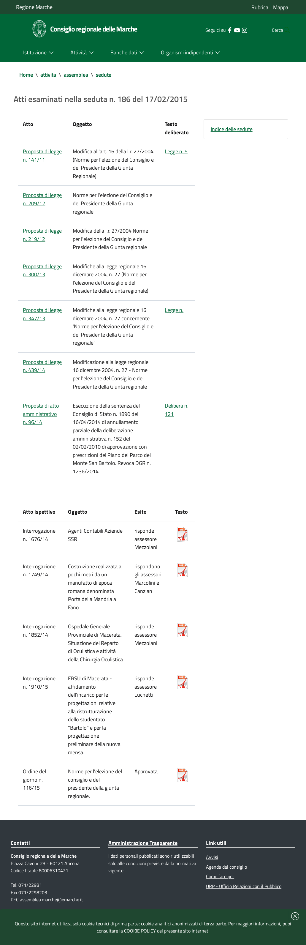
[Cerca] (283, 30)
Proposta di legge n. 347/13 (42, 316)
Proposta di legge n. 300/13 (42, 272)
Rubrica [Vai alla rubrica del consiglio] (259, 7)
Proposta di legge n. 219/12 (42, 236)
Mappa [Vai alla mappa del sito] (280, 7)
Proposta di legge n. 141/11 (42, 156)
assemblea (76, 75)
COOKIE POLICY (140, 930)
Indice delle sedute (232, 129)
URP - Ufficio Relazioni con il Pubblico (243, 894)
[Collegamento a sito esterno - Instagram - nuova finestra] (232, 29)
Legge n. (174, 312)
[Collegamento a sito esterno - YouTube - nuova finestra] (225, 29)
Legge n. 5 (176, 152)
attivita (48, 75)
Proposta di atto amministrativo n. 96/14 (41, 417)
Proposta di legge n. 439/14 (42, 369)
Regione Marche (34, 7)
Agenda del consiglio (226, 875)
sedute (104, 75)
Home (26, 75)
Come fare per (220, 885)
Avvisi (212, 865)
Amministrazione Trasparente (142, 851)
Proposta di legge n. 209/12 (42, 200)
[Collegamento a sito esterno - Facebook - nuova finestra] (217, 29)
